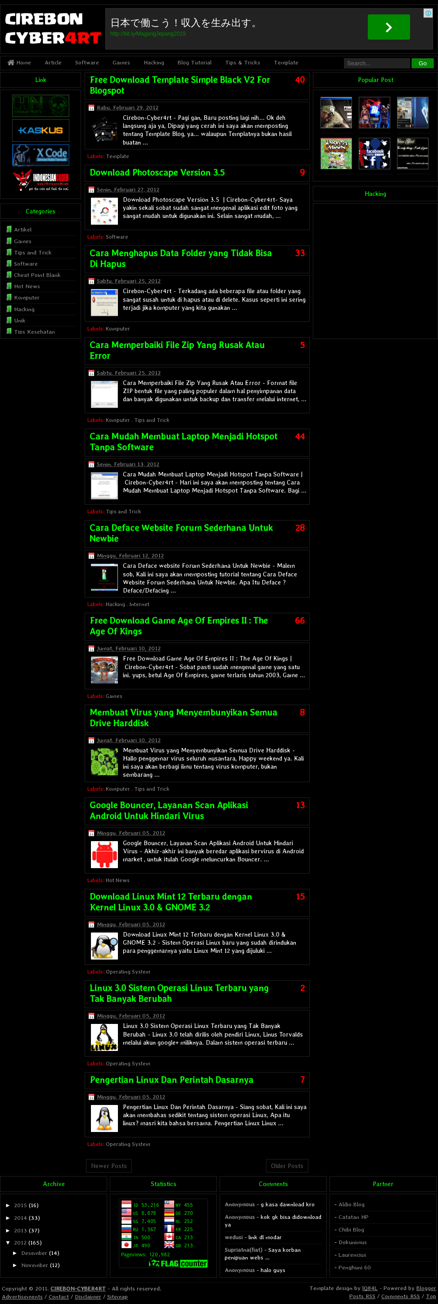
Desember (34, 1253)
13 (300, 805)
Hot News (118, 880)
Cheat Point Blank (37, 275)
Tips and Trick (151, 420)
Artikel (23, 229)
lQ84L (370, 1288)
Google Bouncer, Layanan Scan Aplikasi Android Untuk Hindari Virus (169, 810)
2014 (20, 1217)
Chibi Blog (351, 1229)
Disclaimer (88, 1296)
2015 (20, 1205)
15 (300, 896)
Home (19, 62)
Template (286, 62)
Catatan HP (354, 1216)
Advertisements (22, 1296)
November (34, 1265)
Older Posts (287, 1165)
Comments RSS (400, 1296)
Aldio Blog (352, 1204)
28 (300, 527)
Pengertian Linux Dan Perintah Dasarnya (171, 1079)
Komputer (118, 329)
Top (431, 1296)
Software (87, 62)
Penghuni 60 (355, 1267)
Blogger (426, 1288)
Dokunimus (353, 1242)
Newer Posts (109, 1165)
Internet (139, 604)
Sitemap (117, 1296)
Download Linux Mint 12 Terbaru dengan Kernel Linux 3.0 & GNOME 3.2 (171, 902)
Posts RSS (362, 1296)
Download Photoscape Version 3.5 (157, 172)
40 (300, 79)
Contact (59, 1296)
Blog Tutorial (195, 62)
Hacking (154, 62)
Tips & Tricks (242, 62)
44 (300, 436)
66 (300, 620)
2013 (20, 1230)
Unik (20, 320)
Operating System (128, 972)
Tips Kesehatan (34, 331)
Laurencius (352, 1254)
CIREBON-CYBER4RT (78, 1288)
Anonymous (240, 1204)
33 (300, 253)
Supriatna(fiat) (243, 1249)
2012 (20, 1242)
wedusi (234, 1237)
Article (53, 62)
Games (121, 62)
